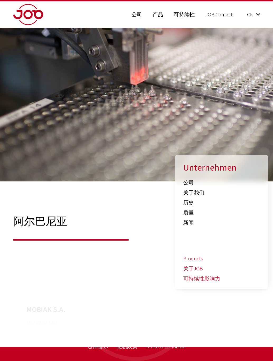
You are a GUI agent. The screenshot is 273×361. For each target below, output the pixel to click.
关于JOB (193, 268)
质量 (188, 212)
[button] (253, 14)
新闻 (188, 222)
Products (193, 258)
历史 (188, 202)
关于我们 (193, 192)
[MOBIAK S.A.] (136, 290)
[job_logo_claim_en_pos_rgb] (41, 14)
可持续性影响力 (201, 278)
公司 (188, 182)
